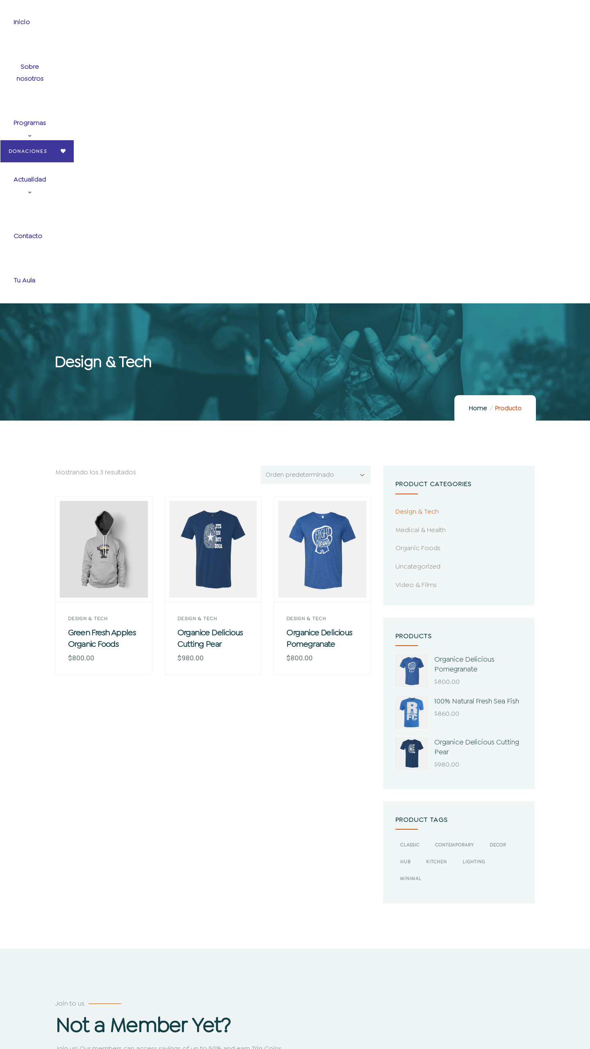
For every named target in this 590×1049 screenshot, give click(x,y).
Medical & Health (420, 276)
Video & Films (416, 331)
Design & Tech (88, 365)
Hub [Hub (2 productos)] (405, 608)
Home (478, 154)
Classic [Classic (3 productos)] (410, 591)
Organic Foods (417, 294)
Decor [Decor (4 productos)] (498, 591)
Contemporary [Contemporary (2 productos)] (454, 591)
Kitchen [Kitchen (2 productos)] (436, 608)
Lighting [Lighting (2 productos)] (474, 608)
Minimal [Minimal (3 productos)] (411, 625)
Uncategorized (417, 312)
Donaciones (534, 24)
